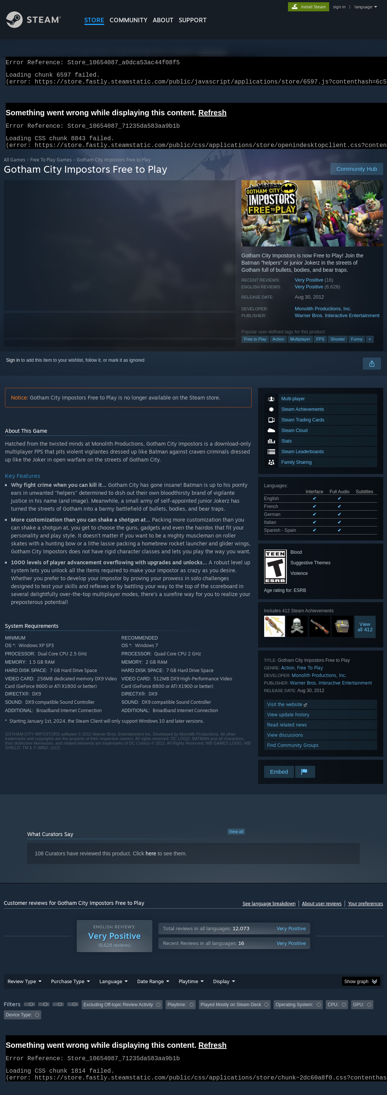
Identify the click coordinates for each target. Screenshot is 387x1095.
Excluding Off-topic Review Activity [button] (118, 1013)
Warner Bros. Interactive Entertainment (337, 324)
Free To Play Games (51, 169)
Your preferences (365, 912)
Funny (357, 348)
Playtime (188, 990)
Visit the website (287, 713)
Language (110, 990)
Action (278, 348)
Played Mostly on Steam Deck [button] (231, 1013)
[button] (29, 1013)
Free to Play (255, 348)
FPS (320, 348)
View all (236, 840)
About (163, 20)
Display (221, 990)
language (363, 6)
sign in (339, 6)
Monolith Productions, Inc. (323, 318)
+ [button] (369, 348)
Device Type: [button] (19, 1024)
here (151, 863)
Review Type (22, 990)
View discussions (285, 744)
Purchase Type (67, 990)
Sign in (13, 369)
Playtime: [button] (176, 1013)
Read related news (287, 734)
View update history (288, 723)
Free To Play (310, 677)
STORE (94, 20)
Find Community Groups (293, 754)
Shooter (337, 348)
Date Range (150, 990)
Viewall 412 (365, 635)
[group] (193, 1018)
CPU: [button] (333, 1013)
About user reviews (322, 912)
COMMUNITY (128, 20)
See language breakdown (269, 912)
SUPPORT (193, 20)
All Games (14, 169)
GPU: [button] (358, 1013)
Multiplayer (300, 348)
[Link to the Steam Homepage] (39, 26)
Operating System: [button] (294, 1013)
